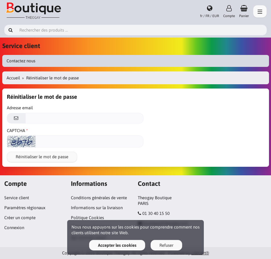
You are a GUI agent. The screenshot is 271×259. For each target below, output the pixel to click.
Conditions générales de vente (99, 197)
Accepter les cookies (117, 245)
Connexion (14, 227)
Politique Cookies (87, 217)
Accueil (13, 77)
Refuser (166, 245)
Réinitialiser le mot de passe (42, 156)
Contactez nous (21, 60)
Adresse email (20, 107)
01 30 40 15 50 (156, 213)
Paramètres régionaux (24, 207)
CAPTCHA (16, 130)
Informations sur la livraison (97, 207)
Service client (16, 197)
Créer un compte (20, 217)
